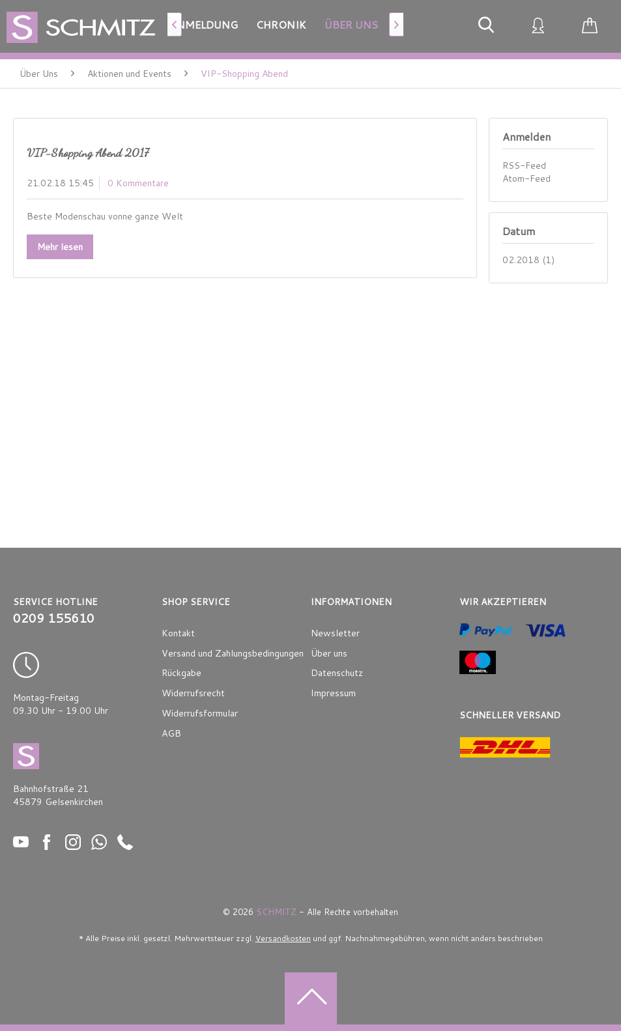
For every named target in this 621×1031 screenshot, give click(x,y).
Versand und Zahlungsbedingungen (233, 653)
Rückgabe (181, 672)
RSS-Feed (524, 165)
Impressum (333, 692)
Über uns (329, 653)
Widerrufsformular (200, 713)
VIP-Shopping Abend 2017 (88, 152)
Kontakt (178, 633)
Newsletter (335, 633)
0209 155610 (53, 618)
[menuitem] (203, 24)
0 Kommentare (138, 183)
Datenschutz (337, 672)
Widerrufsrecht (193, 692)
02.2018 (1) (528, 259)
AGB (171, 733)
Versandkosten (283, 938)
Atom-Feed (526, 178)
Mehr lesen (60, 246)
